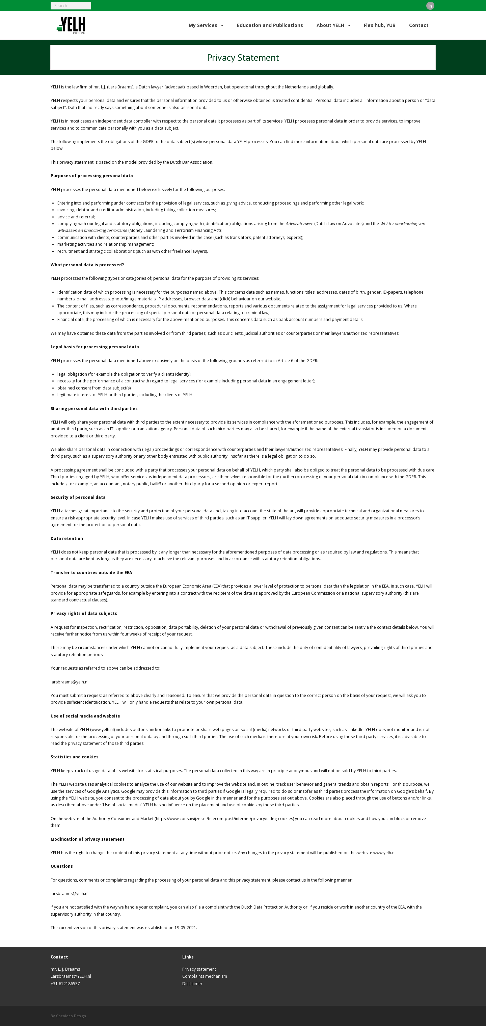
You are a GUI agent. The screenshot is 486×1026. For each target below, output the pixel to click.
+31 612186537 (65, 984)
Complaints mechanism (204, 976)
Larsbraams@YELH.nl (71, 976)
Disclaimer (192, 984)
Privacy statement (199, 969)
